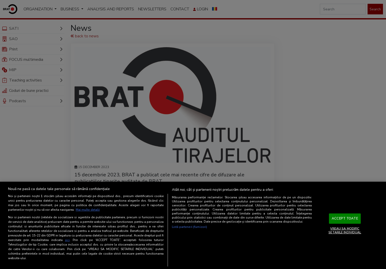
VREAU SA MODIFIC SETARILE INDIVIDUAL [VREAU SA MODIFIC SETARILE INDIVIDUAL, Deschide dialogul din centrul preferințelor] (344, 230)
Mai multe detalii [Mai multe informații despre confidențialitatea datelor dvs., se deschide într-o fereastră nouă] (88, 210)
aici (67, 240)
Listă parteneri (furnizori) (189, 227)
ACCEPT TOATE (345, 218)
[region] (193, 225)
